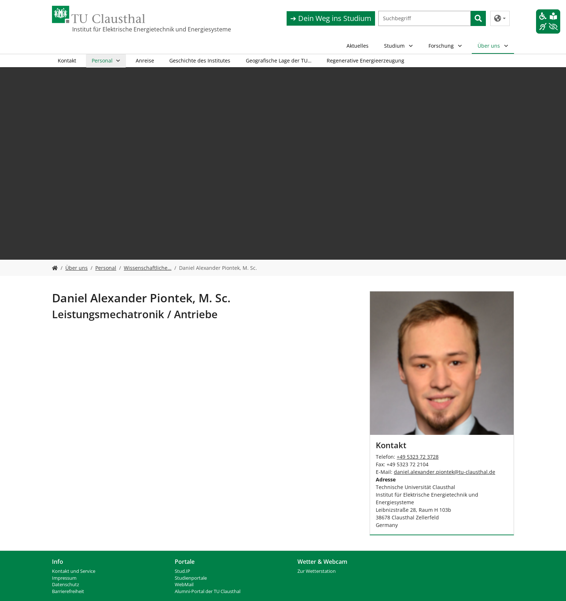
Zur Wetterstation (316, 571)
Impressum (64, 578)
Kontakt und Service (73, 571)
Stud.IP (182, 571)
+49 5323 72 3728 (418, 456)
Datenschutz (65, 584)
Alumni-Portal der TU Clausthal (207, 591)
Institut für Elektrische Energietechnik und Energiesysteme (108, 29)
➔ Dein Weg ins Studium (330, 18)
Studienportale (191, 578)
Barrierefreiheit (68, 591)
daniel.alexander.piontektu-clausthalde (444, 471)
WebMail (184, 584)
